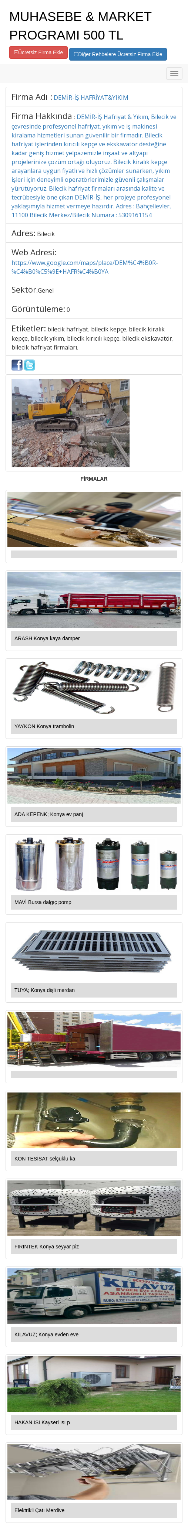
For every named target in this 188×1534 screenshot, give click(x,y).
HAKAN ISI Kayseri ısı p (42, 1422)
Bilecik (46, 234)
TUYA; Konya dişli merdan (44, 990)
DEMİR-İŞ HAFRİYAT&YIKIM (91, 97)
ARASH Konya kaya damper (47, 638)
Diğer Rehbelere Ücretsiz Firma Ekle (118, 54)
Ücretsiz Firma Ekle (38, 52)
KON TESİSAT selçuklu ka (44, 1159)
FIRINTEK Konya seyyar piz (46, 1247)
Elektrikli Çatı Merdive (39, 1510)
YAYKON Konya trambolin (44, 726)
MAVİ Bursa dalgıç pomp (42, 902)
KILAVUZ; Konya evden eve (46, 1334)
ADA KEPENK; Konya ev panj (48, 814)
